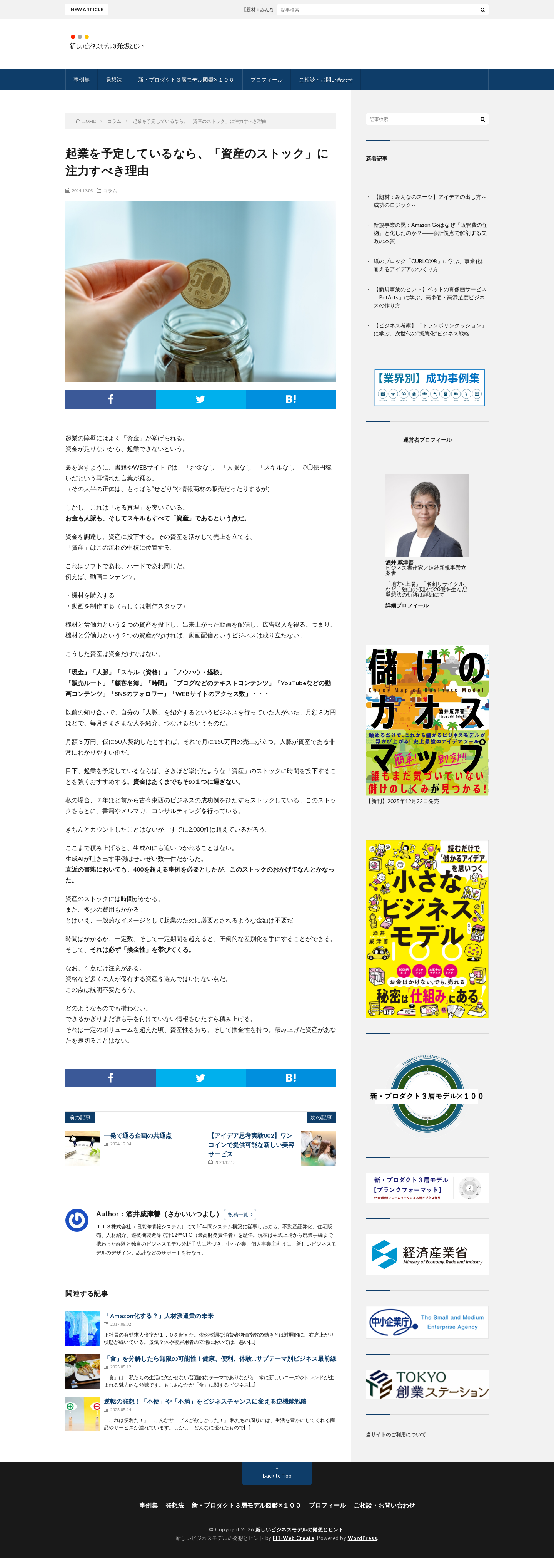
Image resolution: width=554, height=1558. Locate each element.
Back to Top (277, 1475)
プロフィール (266, 79)
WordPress (362, 1538)
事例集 (81, 79)
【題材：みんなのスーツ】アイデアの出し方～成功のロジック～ (317, 9)
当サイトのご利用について (396, 1434)
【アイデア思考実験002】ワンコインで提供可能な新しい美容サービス (251, 1144)
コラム (110, 190)
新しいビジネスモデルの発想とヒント (299, 1529)
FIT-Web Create (293, 1538)
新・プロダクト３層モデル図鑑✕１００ (186, 79)
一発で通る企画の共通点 (138, 1135)
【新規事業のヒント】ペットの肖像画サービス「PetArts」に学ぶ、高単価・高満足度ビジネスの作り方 (430, 297)
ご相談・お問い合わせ (326, 79)
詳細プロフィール (407, 605)
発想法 (114, 79)
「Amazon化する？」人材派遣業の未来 (159, 1315)
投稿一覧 (238, 1214)
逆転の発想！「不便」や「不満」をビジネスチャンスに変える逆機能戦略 (205, 1401)
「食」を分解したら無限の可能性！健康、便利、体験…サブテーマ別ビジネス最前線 (220, 1358)
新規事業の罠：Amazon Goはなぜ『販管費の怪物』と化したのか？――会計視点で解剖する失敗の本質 (430, 232)
